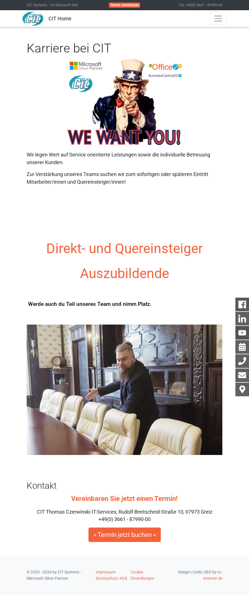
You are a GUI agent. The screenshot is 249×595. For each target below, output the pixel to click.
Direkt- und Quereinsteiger (124, 248)
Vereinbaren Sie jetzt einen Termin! (124, 499)
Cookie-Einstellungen (142, 575)
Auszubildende (124, 273)
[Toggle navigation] (218, 18)
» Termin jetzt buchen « (124, 534)
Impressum (106, 572)
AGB (123, 578)
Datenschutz (107, 578)
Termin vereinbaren (124, 5)
